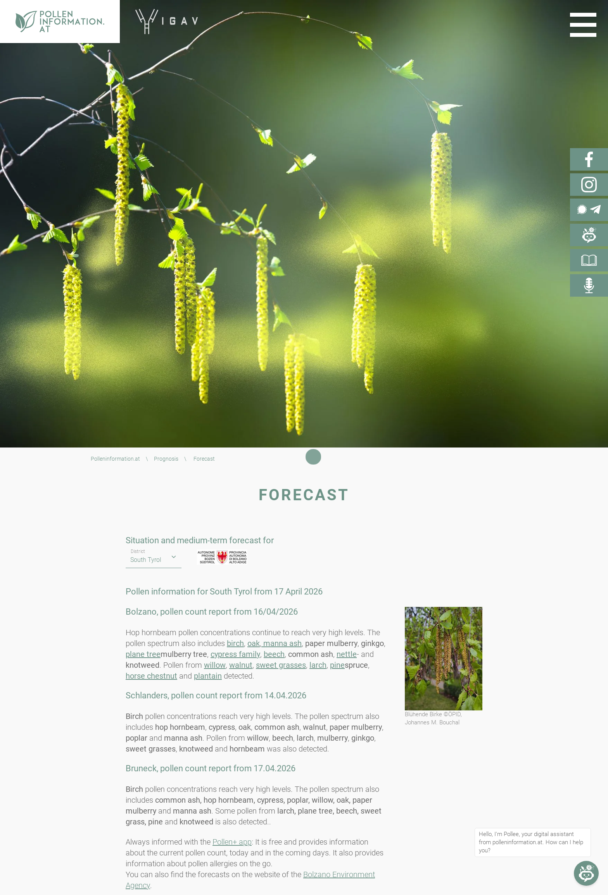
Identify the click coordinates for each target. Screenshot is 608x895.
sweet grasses (281, 665)
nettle (347, 654)
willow (215, 665)
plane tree (143, 654)
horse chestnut (151, 676)
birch (235, 643)
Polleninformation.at (115, 459)
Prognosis (166, 459)
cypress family (235, 654)
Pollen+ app (232, 842)
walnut (240, 665)
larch (317, 665)
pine (337, 665)
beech (274, 654)
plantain (208, 676)
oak (253, 643)
